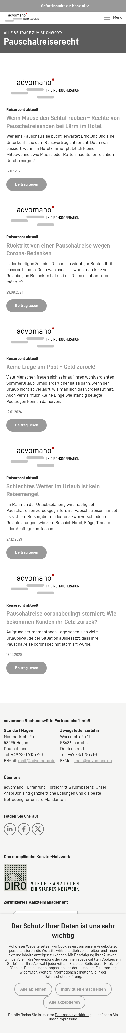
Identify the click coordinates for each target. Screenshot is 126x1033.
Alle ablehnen (33, 989)
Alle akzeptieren (64, 1002)
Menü (113, 17)
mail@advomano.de (36, 760)
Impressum (68, 1019)
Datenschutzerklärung (73, 1015)
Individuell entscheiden (83, 989)
